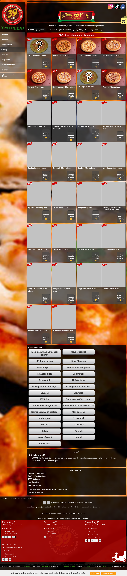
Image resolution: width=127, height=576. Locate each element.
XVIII (92, 540)
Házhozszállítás (8, 65)
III (6, 537)
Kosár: (4, 77)
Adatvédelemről (108, 573)
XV (10, 559)
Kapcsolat (6, 60)
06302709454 (50, 528)
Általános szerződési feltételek (46, 518)
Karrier (5, 70)
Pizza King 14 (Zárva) (93, 30)
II (3, 537)
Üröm (13, 537)
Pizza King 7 (50, 522)
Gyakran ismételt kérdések (73, 518)
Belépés (5, 39)
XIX (97, 540)
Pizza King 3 (8, 522)
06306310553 (91, 532)
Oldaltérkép (81, 514)
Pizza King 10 (92, 522)
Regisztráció (7, 45)
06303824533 (8, 551)
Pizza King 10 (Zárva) (74, 30)
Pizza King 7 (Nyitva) (55, 30)
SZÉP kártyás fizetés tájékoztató (84, 502)
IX (86, 540)
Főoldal (5, 34)
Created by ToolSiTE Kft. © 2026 (51, 514)
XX (100, 540)
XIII (9, 537)
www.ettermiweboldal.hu (69, 514)
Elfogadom (95, 573)
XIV (7, 559)
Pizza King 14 (9, 544)
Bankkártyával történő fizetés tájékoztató (62, 502)
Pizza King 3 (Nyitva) (36, 30)
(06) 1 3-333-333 (9, 528)
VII (45, 537)
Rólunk (5, 55)
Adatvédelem (85, 518)
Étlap (5, 50)
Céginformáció (60, 518)
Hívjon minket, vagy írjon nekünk (90, 507)
